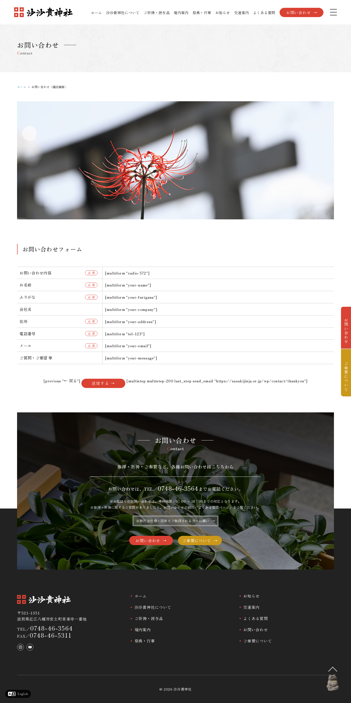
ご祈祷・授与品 (157, 12)
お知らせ (222, 12)
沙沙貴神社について (123, 12)
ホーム (96, 12)
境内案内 (181, 12)
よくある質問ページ (214, 507)
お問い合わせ (298, 12)
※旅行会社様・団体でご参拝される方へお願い (172, 520)
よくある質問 (264, 12)
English (23, 694)
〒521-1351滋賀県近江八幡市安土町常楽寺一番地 (52, 616)
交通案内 (241, 12)
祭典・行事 (202, 12)
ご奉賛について (196, 540)
